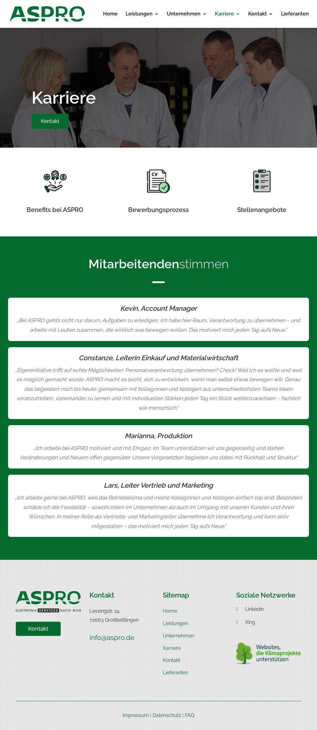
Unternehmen (184, 14)
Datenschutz (167, 715)
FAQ (189, 715)
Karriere (224, 14)
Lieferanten (295, 14)
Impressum (136, 715)
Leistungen (139, 14)
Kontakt (257, 14)
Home (110, 14)
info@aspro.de (111, 637)
